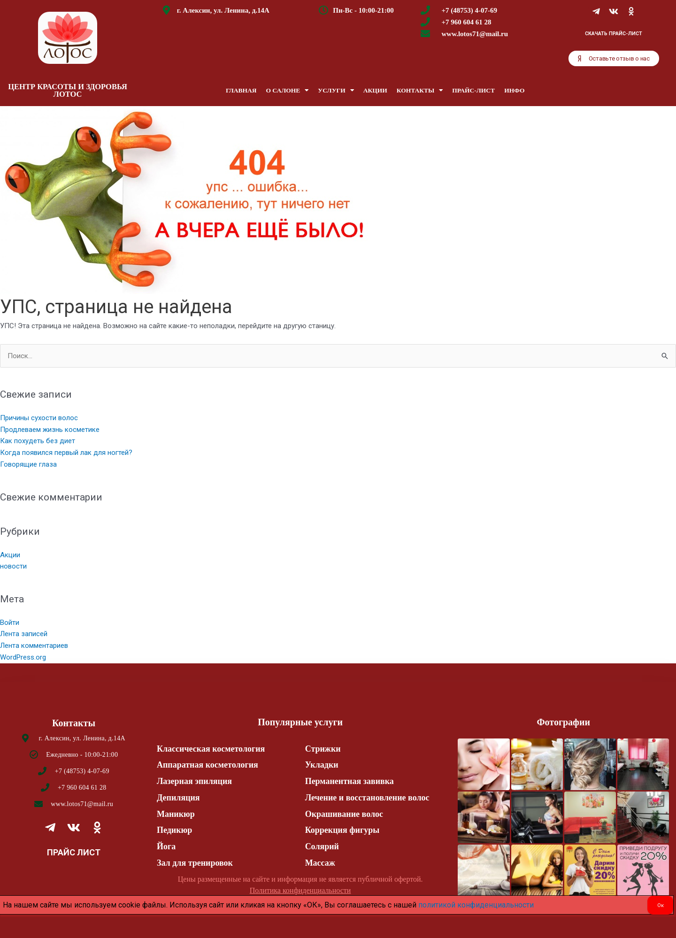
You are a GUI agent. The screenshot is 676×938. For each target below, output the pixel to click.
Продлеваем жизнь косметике (50, 429)
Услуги (335, 91)
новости (13, 566)
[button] (613, 58)
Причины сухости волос (39, 418)
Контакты (420, 91)
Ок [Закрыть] (660, 905)
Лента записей (23, 634)
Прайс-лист (473, 90)
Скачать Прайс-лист (613, 34)
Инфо (514, 90)
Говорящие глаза (28, 464)
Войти (9, 622)
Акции (375, 90)
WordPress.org (23, 657)
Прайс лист (73, 852)
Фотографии (563, 722)
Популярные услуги (300, 722)
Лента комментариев (34, 645)
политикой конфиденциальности (476, 904)
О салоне (287, 91)
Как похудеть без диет (37, 441)
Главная (241, 90)
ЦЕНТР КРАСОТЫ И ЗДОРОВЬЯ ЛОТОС (67, 90)
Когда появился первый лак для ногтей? (66, 452)
